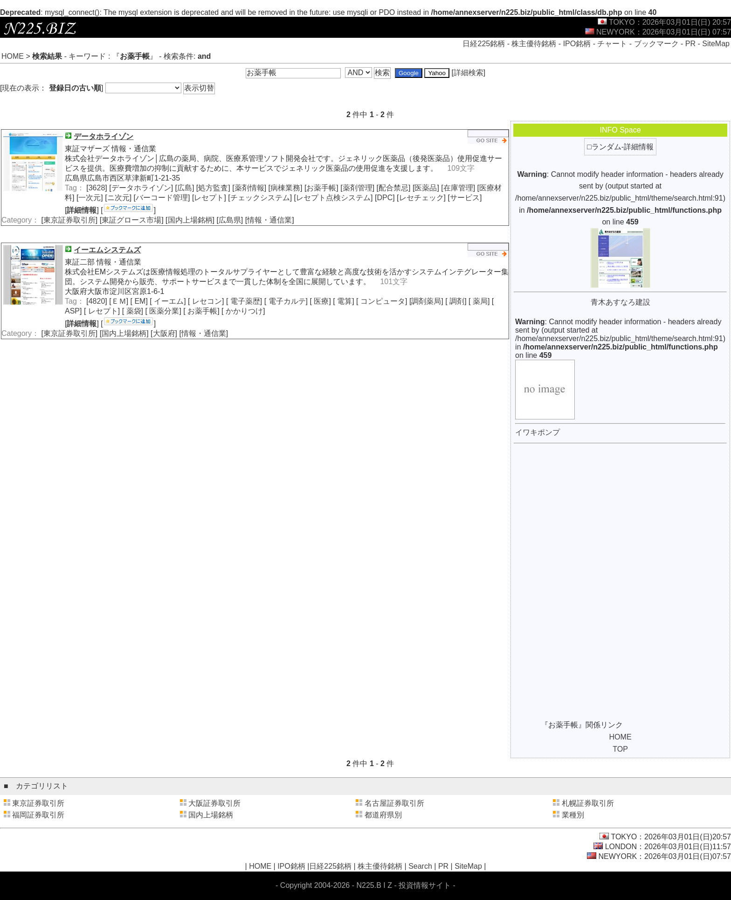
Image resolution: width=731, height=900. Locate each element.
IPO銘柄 (577, 44)
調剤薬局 (426, 301)
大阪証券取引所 (214, 803)
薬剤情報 (249, 188)
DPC (385, 198)
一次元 (89, 198)
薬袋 (132, 311)
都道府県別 (383, 815)
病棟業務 (285, 188)
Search (420, 866)
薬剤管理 (357, 188)
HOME (12, 56)
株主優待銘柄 (533, 44)
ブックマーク (656, 44)
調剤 (456, 301)
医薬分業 (163, 311)
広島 (184, 188)
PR (690, 44)
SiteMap (716, 44)
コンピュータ (382, 301)
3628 (97, 188)
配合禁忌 (393, 188)
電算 (343, 301)
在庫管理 (458, 188)
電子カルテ (285, 301)
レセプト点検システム (333, 198)
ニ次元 (118, 198)
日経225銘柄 (483, 44)
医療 (320, 301)
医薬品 (425, 188)
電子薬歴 (244, 301)
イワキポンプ (537, 432)
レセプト (209, 198)
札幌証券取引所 (588, 803)
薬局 (478, 301)
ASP (72, 311)
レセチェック (421, 198)
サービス (465, 198)
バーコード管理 (162, 198)
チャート (612, 44)
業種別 (573, 815)
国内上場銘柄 (190, 220)
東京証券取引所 (69, 220)
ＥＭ (118, 301)
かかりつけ (243, 311)
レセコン (206, 301)
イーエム (168, 301)
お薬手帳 (321, 188)
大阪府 (164, 333)
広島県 (230, 220)
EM (138, 301)
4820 (97, 301)
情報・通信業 (269, 220)
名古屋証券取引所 (394, 803)
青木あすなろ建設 (620, 302)
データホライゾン (141, 188)
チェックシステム (260, 198)
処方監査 (213, 188)
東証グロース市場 (131, 220)
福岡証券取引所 (38, 815)
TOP (620, 749)
